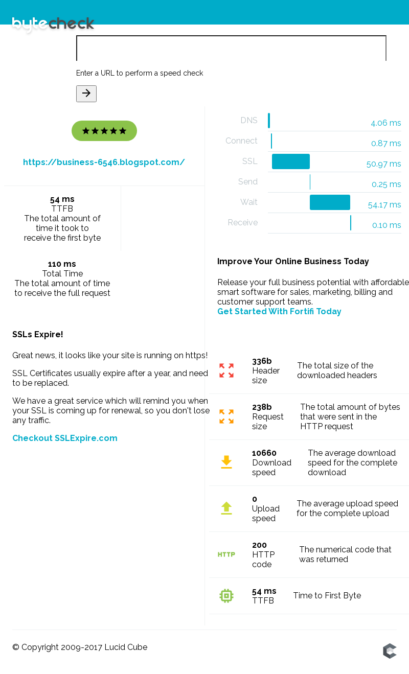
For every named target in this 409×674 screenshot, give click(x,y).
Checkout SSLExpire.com (65, 438)
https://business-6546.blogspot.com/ (104, 162)
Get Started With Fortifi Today (279, 311)
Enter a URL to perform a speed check (139, 73)
